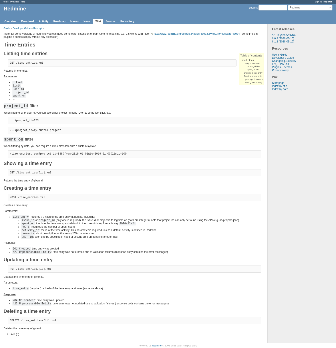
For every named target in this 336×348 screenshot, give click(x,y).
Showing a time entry (253, 73)
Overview (10, 21)
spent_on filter (253, 69)
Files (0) (14, 334)
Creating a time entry (253, 76)
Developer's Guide (283, 57)
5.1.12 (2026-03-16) (284, 35)
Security (291, 60)
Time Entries (247, 60)
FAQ (274, 64)
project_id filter (253, 66)
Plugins (276, 67)
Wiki (98, 21)
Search (253, 7)
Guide (7, 28)
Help (23, 1)
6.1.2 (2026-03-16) (283, 41)
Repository (127, 21)
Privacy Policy (280, 70)
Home (6, 1)
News (87, 21)
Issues (74, 21)
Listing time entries (252, 63)
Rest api (37, 28)
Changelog (278, 60)
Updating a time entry (253, 79)
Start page (278, 82)
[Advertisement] (290, 160)
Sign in (318, 1)
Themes (287, 67)
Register (328, 1)
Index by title (279, 86)
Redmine (156, 345)
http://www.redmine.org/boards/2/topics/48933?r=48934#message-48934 (197, 33)
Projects (14, 1)
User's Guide (279, 54)
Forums (110, 21)
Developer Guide (22, 28)
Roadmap (59, 21)
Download (27, 21)
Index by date (280, 89)
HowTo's (284, 64)
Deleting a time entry (253, 82)
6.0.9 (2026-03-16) (283, 38)
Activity (43, 21)
